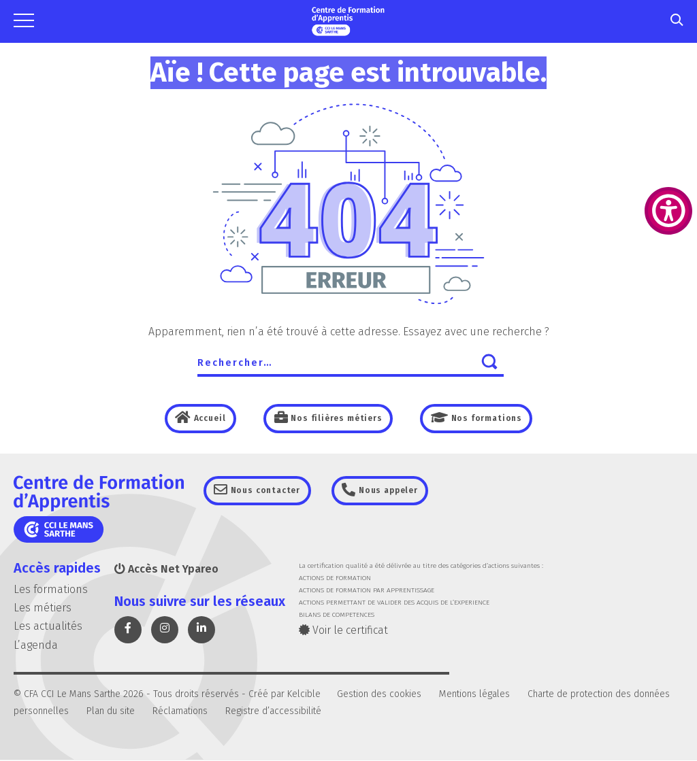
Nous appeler (393, 491)
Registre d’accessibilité (273, 711)
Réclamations (180, 711)
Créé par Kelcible (284, 694)
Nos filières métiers (335, 418)
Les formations (51, 590)
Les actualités (48, 626)
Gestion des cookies (379, 694)
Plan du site (110, 711)
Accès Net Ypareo (166, 569)
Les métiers (42, 608)
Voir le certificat (343, 630)
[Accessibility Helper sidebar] (668, 211)
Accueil (205, 418)
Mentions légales (474, 694)
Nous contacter (268, 491)
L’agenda (36, 645)
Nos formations (487, 418)
